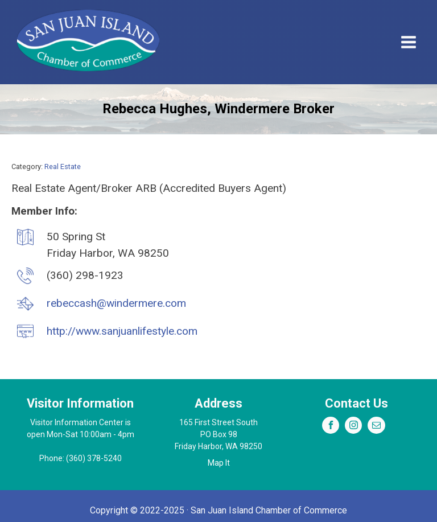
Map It (219, 462)
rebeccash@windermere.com (116, 303)
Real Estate (62, 166)
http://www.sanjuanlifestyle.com (122, 331)
